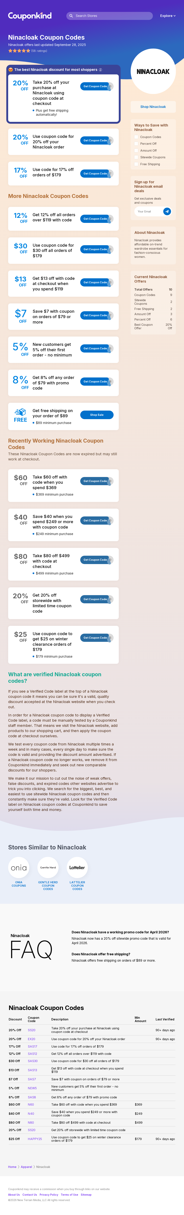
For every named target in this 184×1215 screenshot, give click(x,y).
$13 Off (14, 1070)
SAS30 (33, 1061)
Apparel (26, 1166)
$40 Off (14, 1113)
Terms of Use (69, 1194)
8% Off (14, 1097)
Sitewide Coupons (152, 157)
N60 (31, 1104)
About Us (14, 1194)
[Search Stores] (114, 16)
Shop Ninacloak (153, 107)
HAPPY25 (35, 1139)
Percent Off (148, 143)
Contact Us (29, 1194)
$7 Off (13, 1079)
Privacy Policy (49, 1194)
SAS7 (32, 1079)
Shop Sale (97, 414)
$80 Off (14, 1122)
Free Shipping (150, 164)
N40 (31, 1113)
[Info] (100, 70)
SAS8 (32, 1097)
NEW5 (32, 1088)
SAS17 (32, 1046)
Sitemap (86, 1194)
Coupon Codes (150, 137)
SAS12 (32, 1054)
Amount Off (148, 150)
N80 (31, 1122)
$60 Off (14, 1104)
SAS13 (32, 1070)
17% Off (15, 1046)
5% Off (14, 1088)
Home (12, 1166)
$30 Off (14, 1061)
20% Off (15, 1030)
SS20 (31, 1030)
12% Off (15, 1054)
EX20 (31, 1039)
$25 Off (14, 1139)
